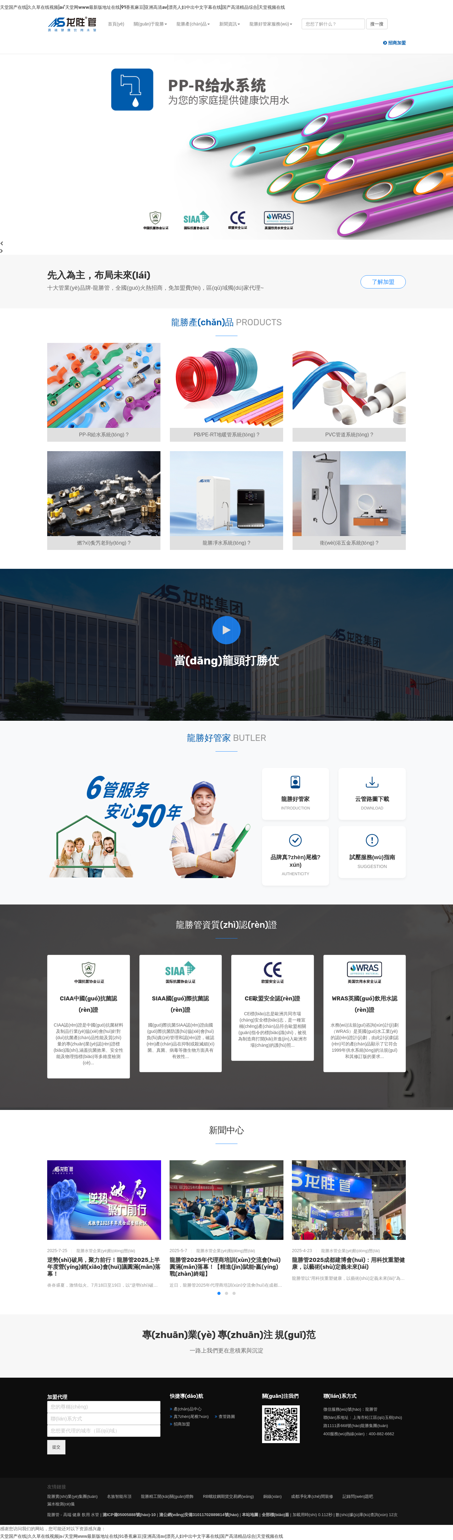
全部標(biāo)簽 (275, 1514)
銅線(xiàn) (272, 1496)
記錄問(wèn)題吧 (358, 1496)
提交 (56, 1447)
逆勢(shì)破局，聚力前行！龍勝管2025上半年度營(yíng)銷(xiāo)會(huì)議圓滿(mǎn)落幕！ (103, 1267)
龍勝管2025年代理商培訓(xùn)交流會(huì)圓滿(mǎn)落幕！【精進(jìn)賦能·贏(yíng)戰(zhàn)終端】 (225, 1267)
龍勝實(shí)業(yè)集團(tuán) (72, 1496)
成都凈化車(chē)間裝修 (312, 1496)
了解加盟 (383, 282)
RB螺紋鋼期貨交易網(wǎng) (228, 1496)
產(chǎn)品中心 (188, 1409)
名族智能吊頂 (119, 1496)
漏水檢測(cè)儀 (61, 1504)
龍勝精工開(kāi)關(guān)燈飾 (167, 1496)
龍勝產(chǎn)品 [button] (193, 23)
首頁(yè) (116, 23)
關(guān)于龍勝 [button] (150, 23)
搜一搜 (376, 23)
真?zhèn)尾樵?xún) (191, 1416)
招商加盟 (182, 1424)
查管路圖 (227, 1416)
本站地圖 (250, 1514)
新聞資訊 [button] (229, 23)
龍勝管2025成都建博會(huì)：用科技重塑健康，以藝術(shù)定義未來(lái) (348, 1263)
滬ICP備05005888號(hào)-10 (129, 1514)
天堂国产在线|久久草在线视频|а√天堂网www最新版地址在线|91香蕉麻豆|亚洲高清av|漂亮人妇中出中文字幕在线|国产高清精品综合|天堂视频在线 (142, 7)
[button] (219, 1293)
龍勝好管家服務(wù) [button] (270, 23)
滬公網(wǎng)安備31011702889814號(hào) (199, 1514)
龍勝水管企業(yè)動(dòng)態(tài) (105, 1250)
